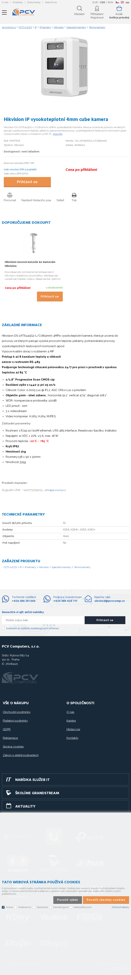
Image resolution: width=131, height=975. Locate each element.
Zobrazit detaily (120, 907)
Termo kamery (82, 567)
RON (110, 2)
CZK (102, 2)
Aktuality (25, 807)
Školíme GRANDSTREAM (37, 793)
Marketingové (60, 907)
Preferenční (24, 907)
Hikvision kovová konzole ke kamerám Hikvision (30, 264)
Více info (57, 134)
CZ (117, 2)
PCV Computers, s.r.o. (23, 12)
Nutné (9, 907)
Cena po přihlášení (81, 170)
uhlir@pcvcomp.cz (55, 490)
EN (122, 2)
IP (21, 567)
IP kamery (30, 567)
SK (127, 2)
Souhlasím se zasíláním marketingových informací (32, 628)
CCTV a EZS (10, 567)
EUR (95, 2)
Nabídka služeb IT (32, 780)
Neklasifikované (82, 907)
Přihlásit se (27, 182)
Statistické (42, 907)
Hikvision (44, 567)
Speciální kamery (61, 567)
